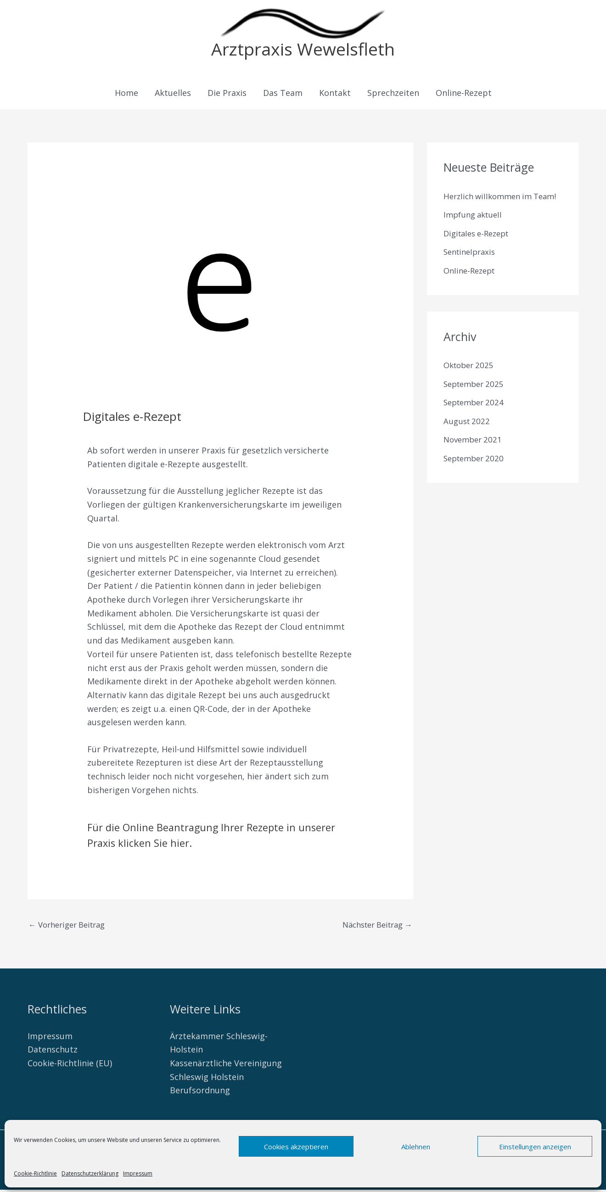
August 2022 (467, 438)
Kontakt (335, 94)
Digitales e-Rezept (479, 251)
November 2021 (474, 457)
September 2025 (476, 401)
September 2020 (476, 475)
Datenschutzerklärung (90, 1173)
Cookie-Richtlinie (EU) (70, 1065)
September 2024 (476, 419)
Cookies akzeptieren (296, 1146)
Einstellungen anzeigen (535, 1146)
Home (126, 94)
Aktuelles (173, 94)
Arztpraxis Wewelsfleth (303, 49)
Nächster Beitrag (373, 926)
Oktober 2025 (470, 382)
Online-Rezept (464, 94)
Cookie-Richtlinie (35, 1173)
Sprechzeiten (393, 94)
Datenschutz (53, 1052)
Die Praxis (227, 94)
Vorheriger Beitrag (70, 926)
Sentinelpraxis (471, 269)
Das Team (283, 94)
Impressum (137, 1173)
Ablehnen (415, 1146)
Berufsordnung (200, 1092)
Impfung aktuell (475, 232)
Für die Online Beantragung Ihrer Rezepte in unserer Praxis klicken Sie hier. (209, 836)
